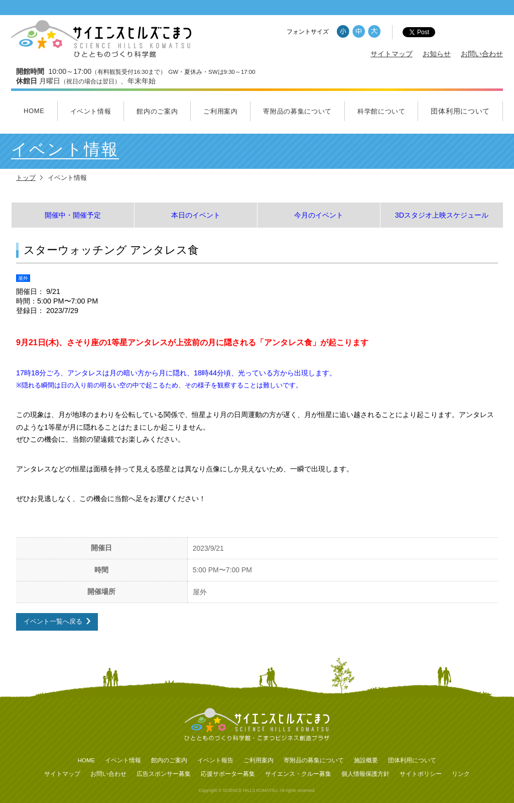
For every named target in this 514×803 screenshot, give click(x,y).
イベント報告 (215, 760)
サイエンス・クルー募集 (298, 774)
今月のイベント (318, 215)
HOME (34, 111)
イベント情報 (90, 111)
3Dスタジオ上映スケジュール (441, 215)
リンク (461, 774)
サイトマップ (391, 54)
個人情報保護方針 (365, 774)
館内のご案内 (157, 111)
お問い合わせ (482, 54)
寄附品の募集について (297, 111)
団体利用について (460, 111)
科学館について (381, 111)
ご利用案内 (220, 111)
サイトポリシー (421, 774)
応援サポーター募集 (228, 774)
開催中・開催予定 (73, 215)
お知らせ (437, 54)
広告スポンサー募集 (164, 774)
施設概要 (366, 760)
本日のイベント (195, 215)
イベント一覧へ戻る (53, 621)
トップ (26, 177)
